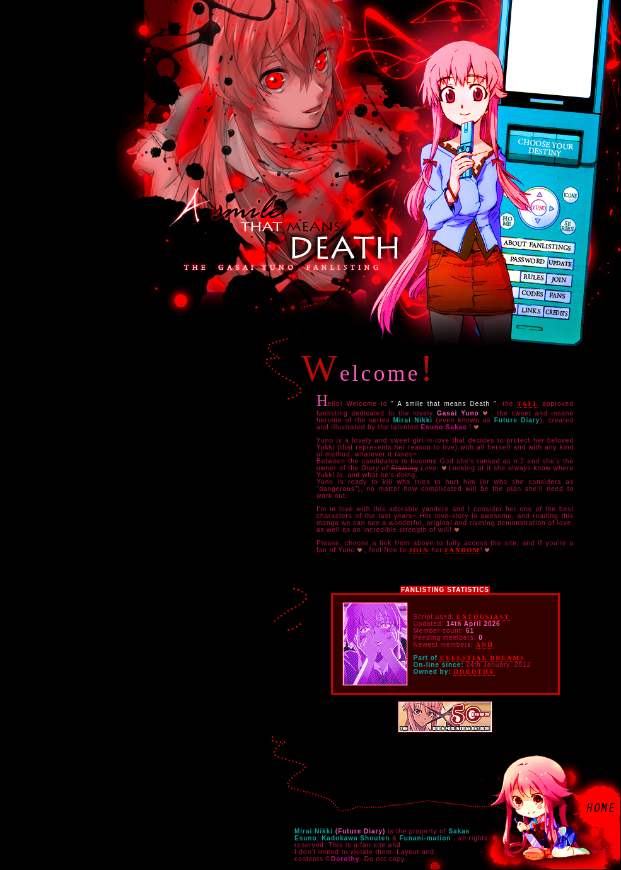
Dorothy (474, 671)
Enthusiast (482, 616)
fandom (462, 550)
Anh (485, 644)
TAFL (527, 403)
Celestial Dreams (482, 657)
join (419, 550)
